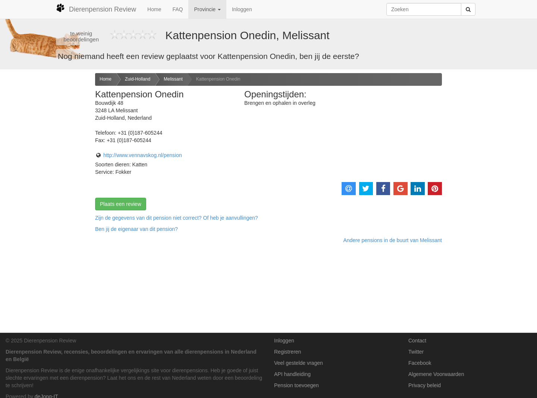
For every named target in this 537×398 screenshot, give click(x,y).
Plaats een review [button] (120, 204)
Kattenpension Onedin (218, 79)
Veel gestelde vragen (298, 363)
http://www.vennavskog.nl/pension (142, 155)
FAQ (177, 9)
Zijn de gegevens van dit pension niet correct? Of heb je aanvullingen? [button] (176, 218)
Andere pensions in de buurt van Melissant (392, 240)
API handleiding (292, 374)
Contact (417, 341)
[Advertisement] (45, 191)
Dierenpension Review (96, 8)
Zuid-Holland (137, 79)
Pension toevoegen (296, 385)
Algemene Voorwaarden (436, 374)
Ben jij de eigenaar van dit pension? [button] (136, 229)
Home (154, 9)
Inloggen (242, 9)
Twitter (416, 352)
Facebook (419, 363)
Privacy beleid (424, 385)
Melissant (173, 79)
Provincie (207, 9)
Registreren (287, 352)
